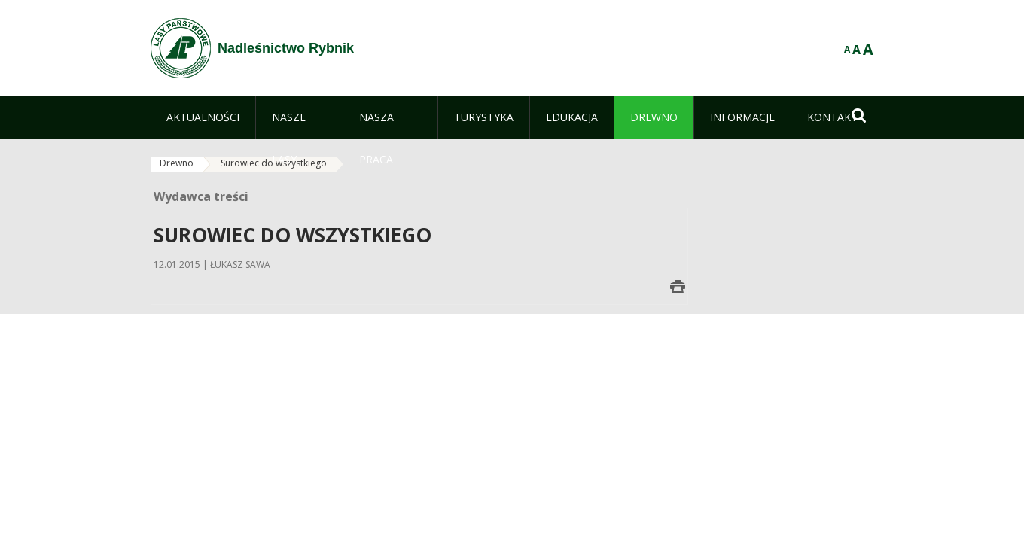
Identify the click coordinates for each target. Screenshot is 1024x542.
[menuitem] (203, 117)
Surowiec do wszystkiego (274, 163)
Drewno (177, 163)
